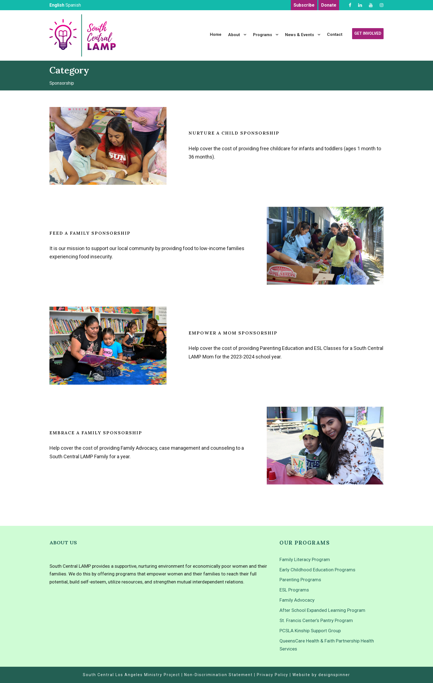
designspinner (334, 675)
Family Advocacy (297, 600)
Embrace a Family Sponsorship (95, 432)
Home (215, 34)
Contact (334, 34)
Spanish (73, 5)
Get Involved (367, 33)
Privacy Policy (272, 675)
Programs (262, 34)
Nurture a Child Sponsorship (234, 133)
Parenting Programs (300, 579)
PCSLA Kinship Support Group (310, 630)
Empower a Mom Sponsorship (233, 333)
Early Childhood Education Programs (317, 569)
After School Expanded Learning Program (322, 610)
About (234, 34)
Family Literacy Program (304, 559)
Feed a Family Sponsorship (90, 233)
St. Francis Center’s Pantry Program (316, 620)
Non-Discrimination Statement (218, 675)
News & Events (299, 34)
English (56, 5)
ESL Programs (294, 590)
